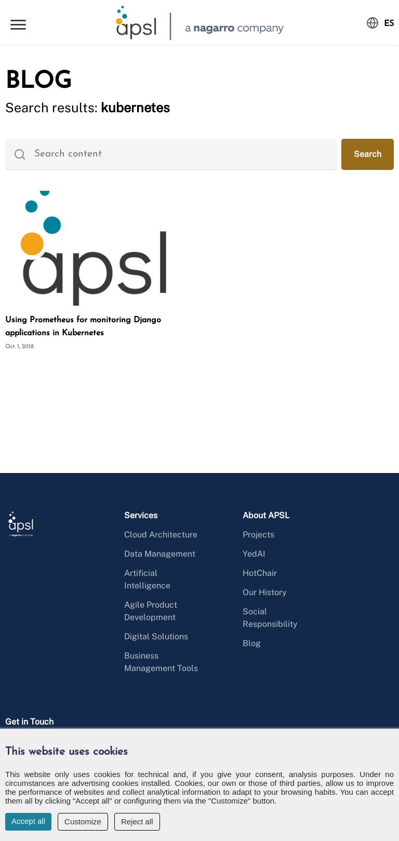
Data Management (159, 554)
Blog (252, 643)
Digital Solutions (156, 636)
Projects (258, 535)
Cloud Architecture (160, 535)
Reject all (137, 821)
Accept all (28, 821)
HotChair (260, 573)
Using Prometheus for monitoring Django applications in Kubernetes (83, 326)
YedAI (254, 554)
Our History (265, 592)
